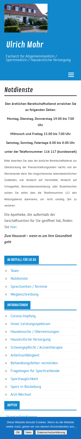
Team (15, 270)
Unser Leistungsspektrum (30, 323)
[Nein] (75, 428)
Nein (29, 432)
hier (13, 226)
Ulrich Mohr (24, 45)
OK (18, 432)
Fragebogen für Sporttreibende (35, 370)
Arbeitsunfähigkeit (25, 355)
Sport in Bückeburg (26, 386)
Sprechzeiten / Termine (29, 286)
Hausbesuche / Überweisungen (35, 331)
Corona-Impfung (23, 316)
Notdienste (19, 278)
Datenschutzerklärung (51, 432)
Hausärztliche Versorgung (31, 339)
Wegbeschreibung (24, 294)
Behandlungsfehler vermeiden (34, 363)
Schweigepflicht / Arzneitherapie (37, 347)
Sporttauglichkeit (24, 378)
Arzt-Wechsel (21, 394)
